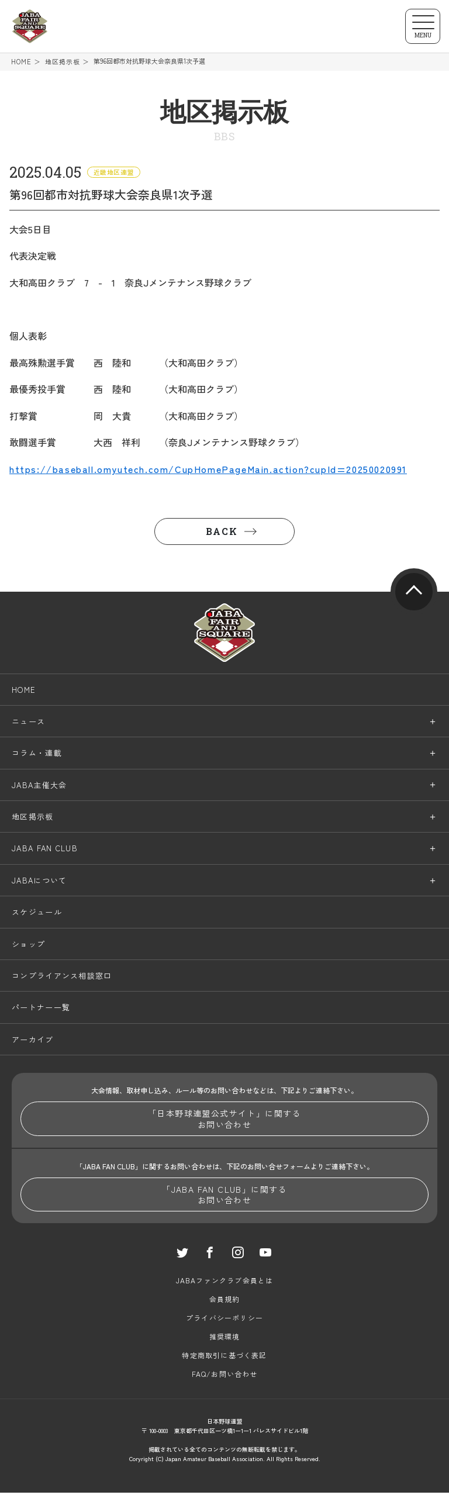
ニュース (28, 722)
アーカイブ (33, 1041)
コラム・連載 (37, 755)
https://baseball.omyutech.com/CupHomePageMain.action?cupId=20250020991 (208, 471)
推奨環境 (224, 1339)
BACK (221, 533)
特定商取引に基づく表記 (224, 1357)
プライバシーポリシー (224, 1320)
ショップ (28, 945)
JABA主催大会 (39, 786)
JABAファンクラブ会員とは (225, 1282)
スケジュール (37, 914)
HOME (21, 61)
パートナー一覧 (41, 1009)
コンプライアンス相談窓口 (62, 977)
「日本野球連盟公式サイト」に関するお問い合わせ (224, 1121)
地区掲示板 (63, 61)
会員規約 (224, 1301)
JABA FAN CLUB (45, 850)
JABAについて (39, 882)
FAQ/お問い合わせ (225, 1376)
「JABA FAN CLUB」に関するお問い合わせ (224, 1196)
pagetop (414, 593)
